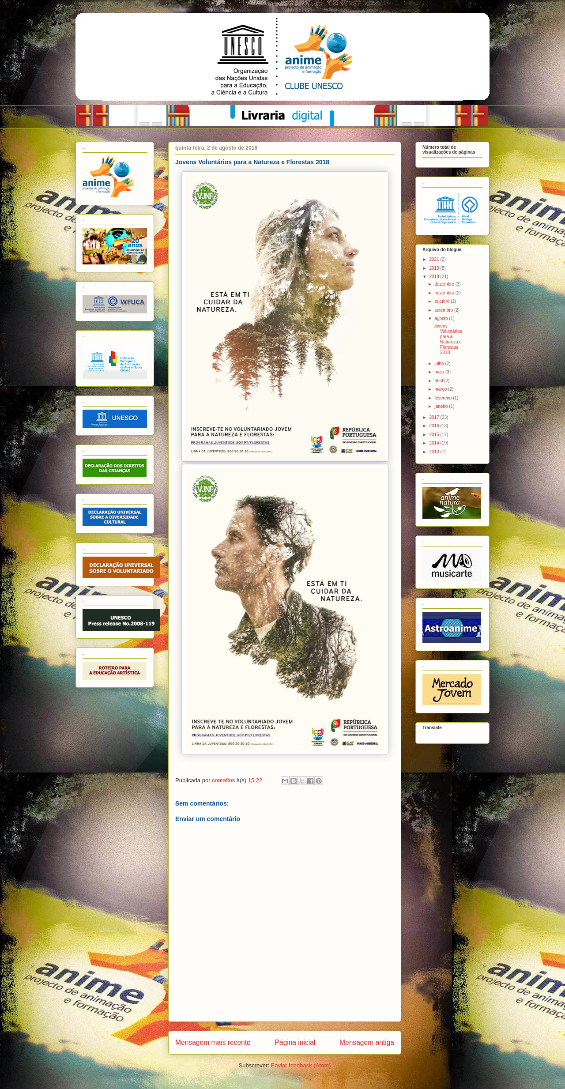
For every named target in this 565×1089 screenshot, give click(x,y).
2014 (434, 443)
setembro (444, 310)
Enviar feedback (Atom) (301, 1065)
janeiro (441, 406)
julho (439, 363)
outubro (442, 301)
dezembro (444, 284)
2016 (434, 425)
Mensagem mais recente (213, 1042)
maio (439, 371)
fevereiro (443, 398)
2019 (434, 268)
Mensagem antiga (366, 1042)
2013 (434, 451)
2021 (434, 259)
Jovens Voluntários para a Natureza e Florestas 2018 (447, 339)
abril (439, 380)
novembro (444, 292)
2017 (434, 417)
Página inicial (295, 1042)
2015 (434, 434)
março (441, 389)
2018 (434, 276)
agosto (441, 318)
